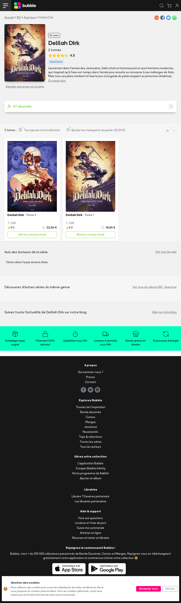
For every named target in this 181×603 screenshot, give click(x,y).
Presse (90, 377)
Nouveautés (90, 432)
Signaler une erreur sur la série (25, 86)
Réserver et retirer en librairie (90, 538)
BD (19, 17)
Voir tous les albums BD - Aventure (154, 287)
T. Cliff (11, 223)
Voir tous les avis (166, 252)
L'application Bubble (90, 463)
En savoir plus (57, 80)
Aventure (30, 17)
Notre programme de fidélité (90, 473)
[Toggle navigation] (6, 5)
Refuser (170, 588)
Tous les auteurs (90, 446)
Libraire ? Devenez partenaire (90, 496)
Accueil (9, 17)
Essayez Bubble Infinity (90, 468)
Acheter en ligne (90, 533)
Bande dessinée (90, 412)
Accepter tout (148, 588)
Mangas (90, 422)
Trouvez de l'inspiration (90, 407)
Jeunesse (90, 427)
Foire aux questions (90, 518)
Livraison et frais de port (90, 523)
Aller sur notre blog (164, 312)
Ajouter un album (90, 478)
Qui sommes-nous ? (90, 372)
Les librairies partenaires (90, 501)
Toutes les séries (91, 441)
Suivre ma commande (90, 528)
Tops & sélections (90, 437)
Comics (90, 417)
